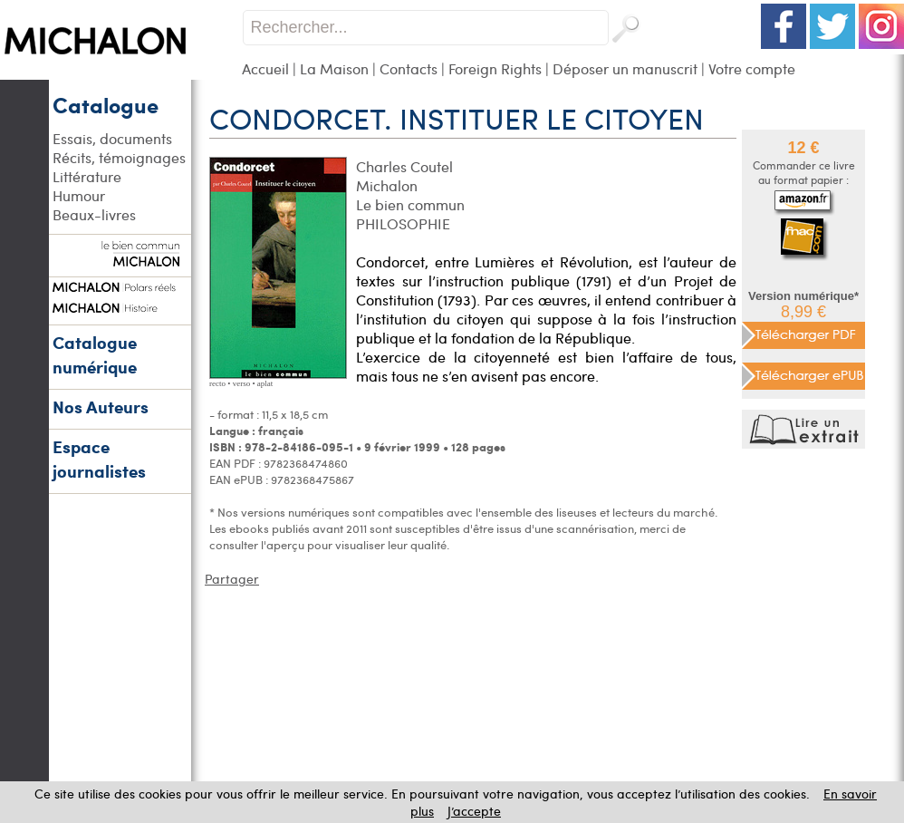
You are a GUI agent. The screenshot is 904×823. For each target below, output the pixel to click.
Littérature (87, 176)
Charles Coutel (404, 166)
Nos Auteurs (101, 406)
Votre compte (751, 68)
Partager (232, 578)
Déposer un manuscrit (625, 68)
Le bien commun (410, 204)
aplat (265, 383)
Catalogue (106, 104)
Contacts (409, 68)
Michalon (387, 185)
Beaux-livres (94, 214)
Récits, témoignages (119, 157)
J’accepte (474, 810)
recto (217, 383)
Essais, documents (112, 138)
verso (242, 383)
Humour (79, 195)
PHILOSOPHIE (403, 223)
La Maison (334, 68)
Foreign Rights (495, 68)
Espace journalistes (99, 458)
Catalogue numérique (95, 354)
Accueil (265, 68)
